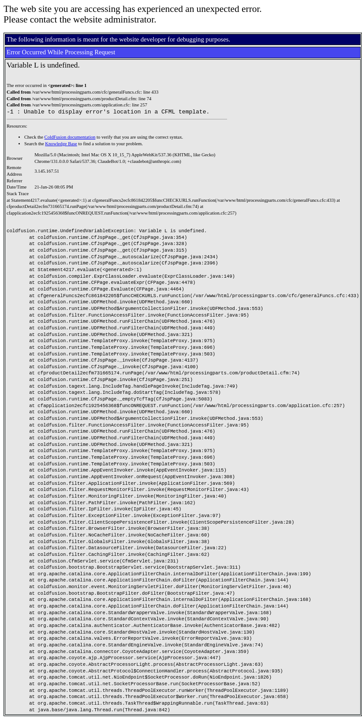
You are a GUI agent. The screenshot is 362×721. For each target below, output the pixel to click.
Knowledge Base (61, 145)
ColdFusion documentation (70, 138)
